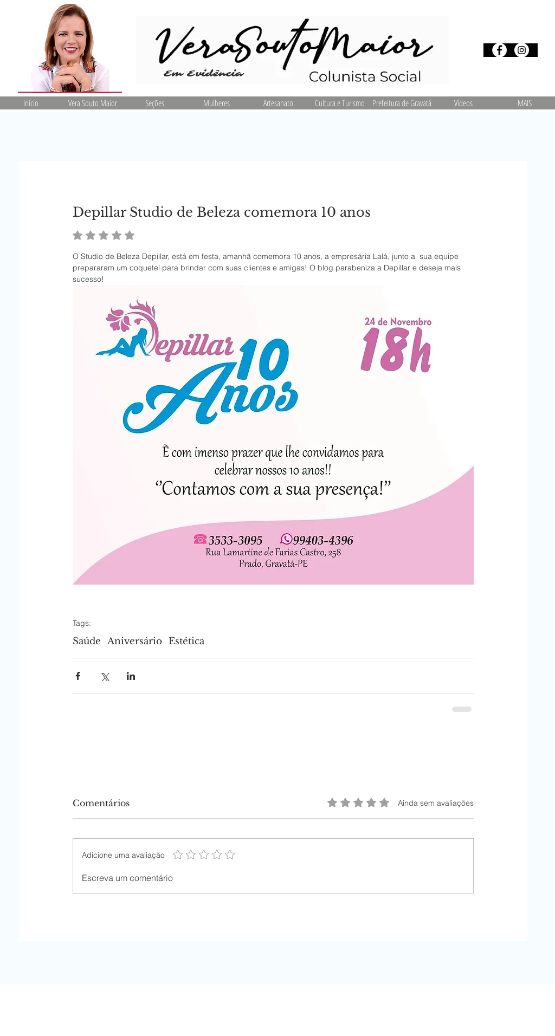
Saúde (87, 641)
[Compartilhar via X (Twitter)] (104, 676)
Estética (186, 641)
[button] (154, 102)
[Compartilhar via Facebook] (78, 676)
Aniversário (134, 641)
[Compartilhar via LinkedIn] (131, 676)
